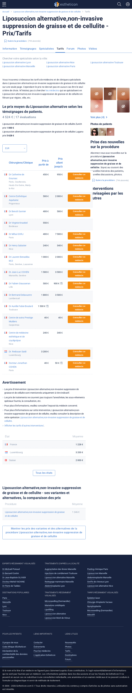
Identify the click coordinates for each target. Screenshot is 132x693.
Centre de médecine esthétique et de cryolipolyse (18, 336)
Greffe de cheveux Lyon (98, 581)
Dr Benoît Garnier (17, 211)
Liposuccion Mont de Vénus (57, 618)
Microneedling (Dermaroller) (57, 601)
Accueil (5, 11)
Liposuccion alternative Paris (60, 66)
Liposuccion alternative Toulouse (106, 62)
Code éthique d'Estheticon (14, 647)
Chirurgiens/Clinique (21, 162)
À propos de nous (10, 642)
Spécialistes (46, 48)
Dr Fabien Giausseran (19, 283)
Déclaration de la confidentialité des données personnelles (15, 654)
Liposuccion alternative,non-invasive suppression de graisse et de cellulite (47, 11)
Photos (81, 48)
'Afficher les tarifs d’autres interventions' (24, 425)
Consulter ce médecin (79, 176)
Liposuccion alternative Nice (60, 62)
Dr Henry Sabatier (17, 245)
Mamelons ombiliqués (55, 605)
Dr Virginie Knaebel (18, 223)
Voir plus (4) (98, 117)
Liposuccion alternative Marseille (18, 66)
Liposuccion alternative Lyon (16, 62)
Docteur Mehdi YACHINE (13, 581)
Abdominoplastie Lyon (55, 586)
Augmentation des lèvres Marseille (60, 569)
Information (10, 48)
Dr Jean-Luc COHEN (19, 272)
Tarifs (60, 48)
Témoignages (28, 48)
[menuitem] (10, 50)
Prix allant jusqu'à (58, 162)
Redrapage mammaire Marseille (59, 581)
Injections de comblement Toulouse (61, 573)
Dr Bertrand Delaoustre (20, 295)
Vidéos (93, 48)
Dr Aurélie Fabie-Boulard (21, 306)
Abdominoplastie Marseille (99, 577)
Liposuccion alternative (55, 614)
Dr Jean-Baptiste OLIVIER (14, 577)
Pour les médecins (42, 651)
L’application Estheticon (44, 655)
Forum (71, 48)
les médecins (52, 90)
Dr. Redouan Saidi (17, 351)
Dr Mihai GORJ (16, 234)
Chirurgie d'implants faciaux (99, 602)
